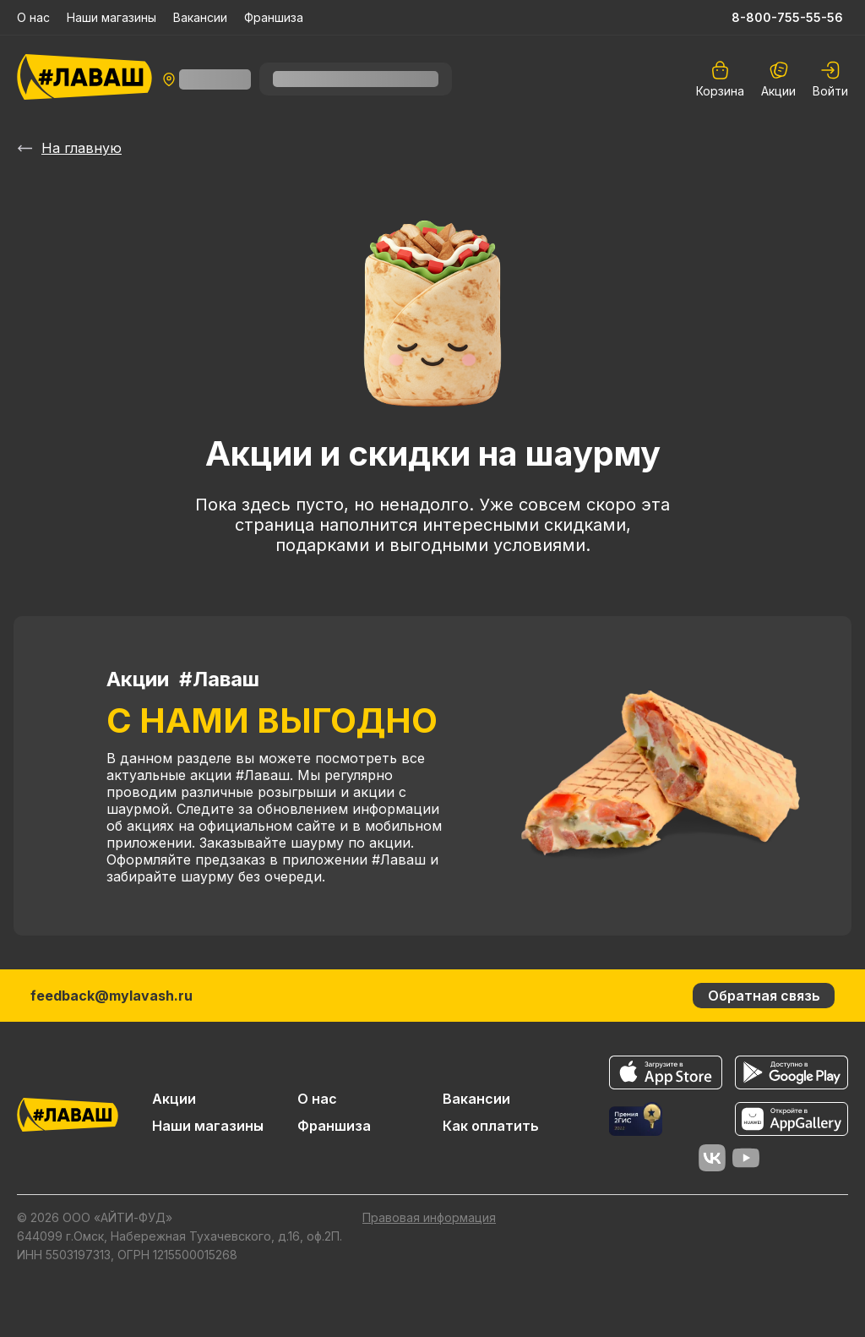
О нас (33, 17)
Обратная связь (764, 995)
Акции (778, 79)
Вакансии (200, 17)
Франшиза (273, 17)
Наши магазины (111, 17)
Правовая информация (429, 1217)
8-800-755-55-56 (787, 17)
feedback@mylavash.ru (111, 995)
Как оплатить (491, 1125)
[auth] (830, 79)
